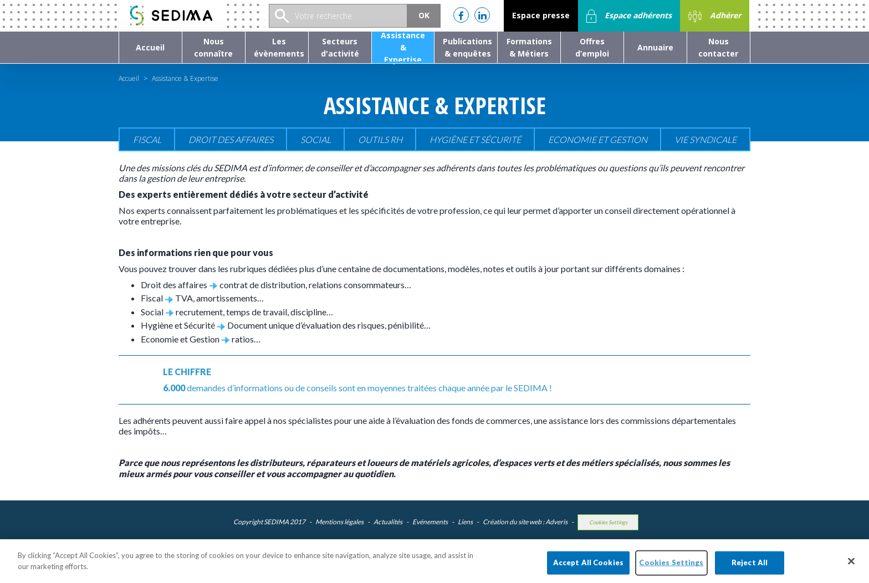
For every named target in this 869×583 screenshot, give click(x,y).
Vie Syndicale (705, 139)
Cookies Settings (608, 522)
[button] (213, 47)
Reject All (750, 570)
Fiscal (147, 139)
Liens (465, 522)
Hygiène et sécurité (475, 139)
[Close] (851, 568)
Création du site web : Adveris (525, 522)
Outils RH (380, 139)
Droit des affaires (230, 139)
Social (315, 139)
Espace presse (541, 15)
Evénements (430, 522)
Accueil (129, 78)
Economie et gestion (597, 139)
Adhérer (714, 16)
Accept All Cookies (588, 570)
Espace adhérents (629, 16)
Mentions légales (339, 522)
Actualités (388, 522)
